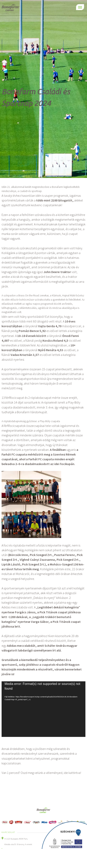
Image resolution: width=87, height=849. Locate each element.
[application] (43, 709)
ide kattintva (72, 773)
